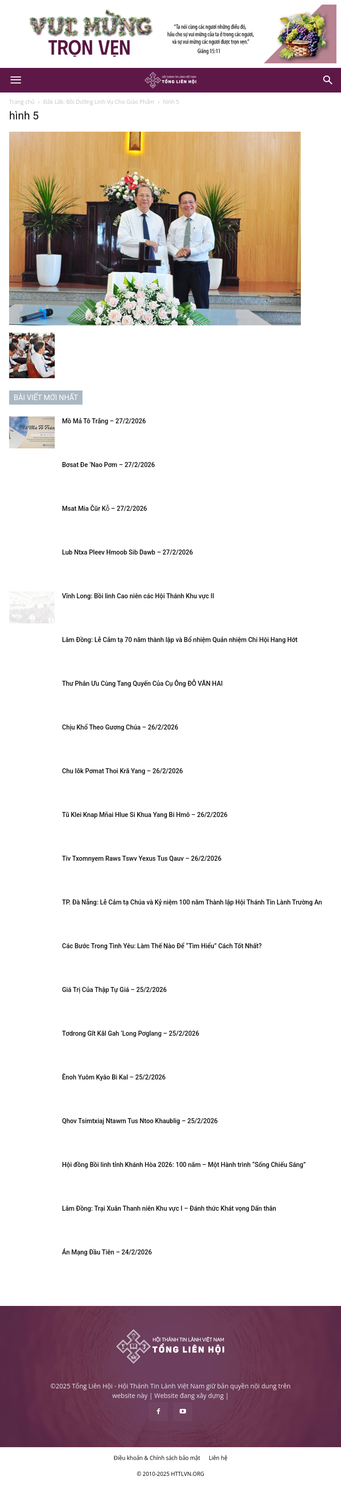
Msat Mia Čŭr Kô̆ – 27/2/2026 (104, 508)
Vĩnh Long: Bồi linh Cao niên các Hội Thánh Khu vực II (138, 596)
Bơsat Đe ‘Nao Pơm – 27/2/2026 (108, 464)
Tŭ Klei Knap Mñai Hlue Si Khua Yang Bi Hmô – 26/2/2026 (144, 814)
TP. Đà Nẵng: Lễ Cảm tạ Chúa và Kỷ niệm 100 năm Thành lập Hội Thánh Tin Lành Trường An (192, 902)
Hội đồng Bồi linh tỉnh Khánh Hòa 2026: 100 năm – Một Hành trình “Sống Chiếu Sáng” (184, 1164)
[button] (15, 80)
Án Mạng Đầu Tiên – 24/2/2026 (107, 1252)
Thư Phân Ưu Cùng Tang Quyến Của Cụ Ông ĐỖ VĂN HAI (142, 683)
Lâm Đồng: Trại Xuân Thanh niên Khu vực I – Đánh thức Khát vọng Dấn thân (169, 1208)
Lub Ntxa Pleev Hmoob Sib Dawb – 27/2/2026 (127, 552)
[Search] (328, 80)
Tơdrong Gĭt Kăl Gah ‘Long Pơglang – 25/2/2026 (130, 1033)
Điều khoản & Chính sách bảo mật (157, 1458)
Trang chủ (22, 102)
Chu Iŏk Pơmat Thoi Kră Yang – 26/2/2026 (122, 771)
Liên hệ (218, 1458)
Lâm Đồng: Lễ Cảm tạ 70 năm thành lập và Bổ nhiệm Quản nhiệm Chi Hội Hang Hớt (180, 639)
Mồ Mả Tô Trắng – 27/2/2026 (104, 421)
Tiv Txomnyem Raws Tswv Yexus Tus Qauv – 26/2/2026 (142, 858)
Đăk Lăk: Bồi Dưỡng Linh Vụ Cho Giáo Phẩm (99, 102)
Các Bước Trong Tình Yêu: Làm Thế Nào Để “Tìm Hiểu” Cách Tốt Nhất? (162, 946)
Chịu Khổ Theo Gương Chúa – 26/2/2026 (120, 727)
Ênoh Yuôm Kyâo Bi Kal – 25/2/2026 (113, 1077)
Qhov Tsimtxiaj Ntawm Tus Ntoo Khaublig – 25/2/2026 (140, 1121)
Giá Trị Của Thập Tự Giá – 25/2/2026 (114, 989)
